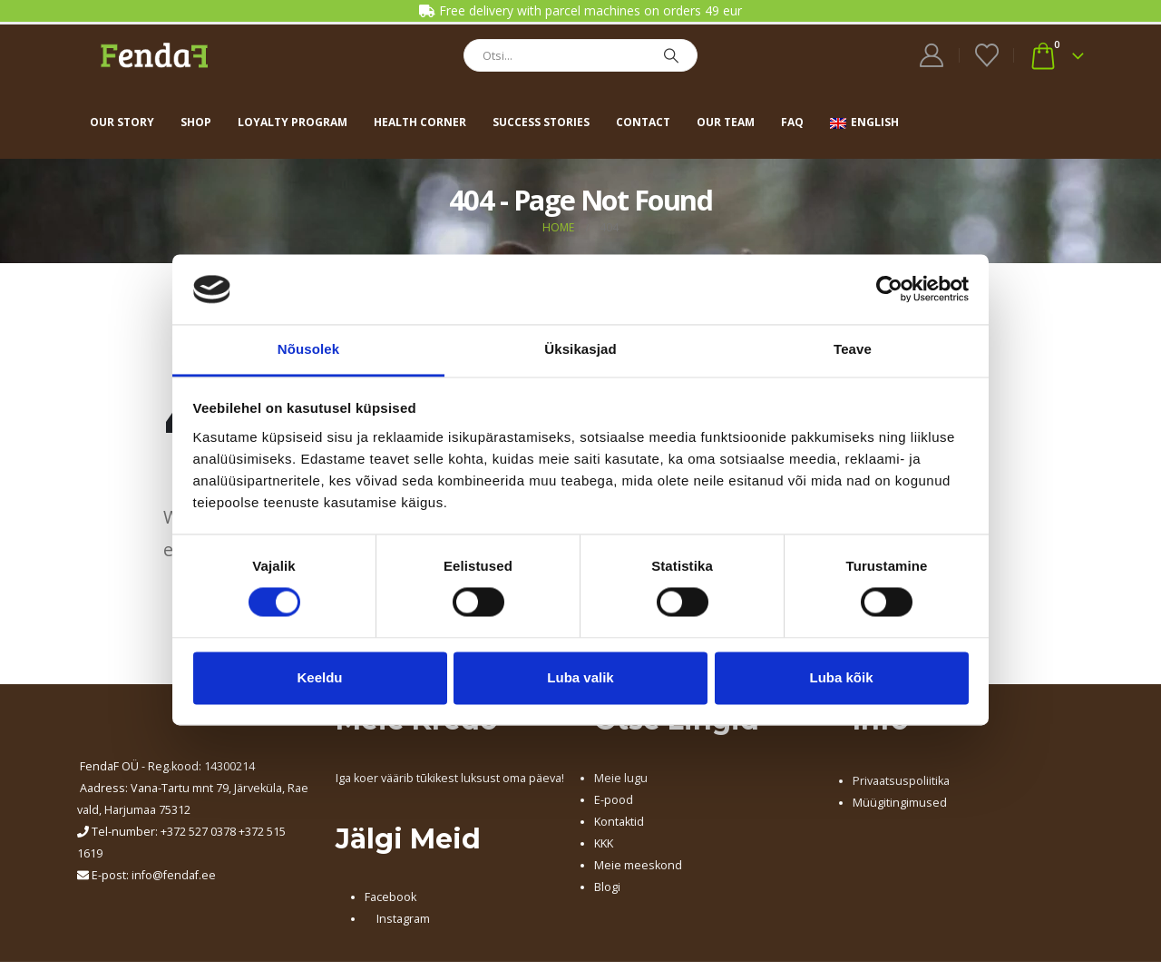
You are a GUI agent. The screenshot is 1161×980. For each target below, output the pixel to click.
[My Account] (932, 55)
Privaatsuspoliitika (901, 781)
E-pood (613, 800)
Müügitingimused (900, 802)
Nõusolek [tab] (308, 349)
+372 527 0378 (198, 831)
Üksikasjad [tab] (580, 349)
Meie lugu (621, 778)
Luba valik (580, 677)
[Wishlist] (986, 55)
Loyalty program (292, 122)
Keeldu (319, 677)
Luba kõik (841, 677)
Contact (643, 122)
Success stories (541, 122)
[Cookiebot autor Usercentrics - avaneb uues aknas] (889, 289)
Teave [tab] (853, 349)
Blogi (607, 887)
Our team (726, 122)
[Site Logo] (154, 54)
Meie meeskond (638, 865)
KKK (603, 843)
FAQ (792, 122)
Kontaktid (619, 821)
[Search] (671, 55)
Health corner (420, 122)
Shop (195, 122)
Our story (122, 122)
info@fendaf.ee (174, 875)
